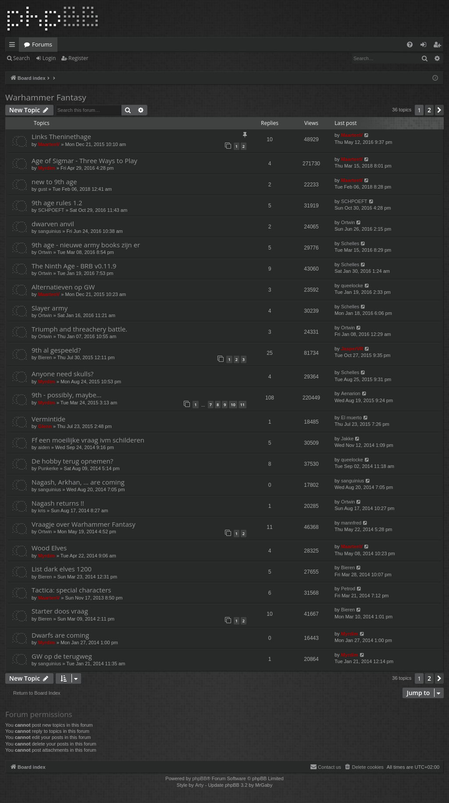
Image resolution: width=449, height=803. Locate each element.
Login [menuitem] (425, 46)
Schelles (350, 243)
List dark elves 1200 (62, 568)
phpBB (199, 778)
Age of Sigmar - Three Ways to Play (84, 160)
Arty (199, 785)
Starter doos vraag (60, 611)
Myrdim (46, 168)
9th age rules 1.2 (57, 202)
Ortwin (348, 222)
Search (21, 58)
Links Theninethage (61, 136)
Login (49, 58)
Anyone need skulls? (62, 373)
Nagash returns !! (58, 503)
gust (42, 189)
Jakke (347, 438)
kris (42, 510)
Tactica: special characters (71, 589)
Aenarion (350, 393)
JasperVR (352, 348)
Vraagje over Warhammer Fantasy (83, 524)
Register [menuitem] (439, 46)
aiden (44, 447)
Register (78, 58)
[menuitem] (410, 44)
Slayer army (50, 307)
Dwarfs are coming (60, 635)
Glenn (45, 426)
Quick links (14, 46)
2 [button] (429, 110)
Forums (42, 44)
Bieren (45, 357)
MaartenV (49, 144)
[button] (439, 110)
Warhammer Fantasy (45, 97)
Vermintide (48, 418)
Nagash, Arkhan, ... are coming (78, 482)
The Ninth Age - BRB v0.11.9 (74, 265)
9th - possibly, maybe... (66, 394)
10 (233, 404)
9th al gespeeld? (56, 350)
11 (242, 404)
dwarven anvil (53, 223)
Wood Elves (49, 547)
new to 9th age (54, 181)
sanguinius (49, 231)
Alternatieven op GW (63, 286)
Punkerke (48, 468)
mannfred (351, 522)
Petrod (348, 588)
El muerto (351, 417)
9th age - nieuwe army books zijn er (86, 244)
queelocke (352, 285)
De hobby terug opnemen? (72, 461)
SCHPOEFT (51, 210)
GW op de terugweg (62, 656)
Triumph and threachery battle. (79, 329)
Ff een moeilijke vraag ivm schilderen (88, 439)
